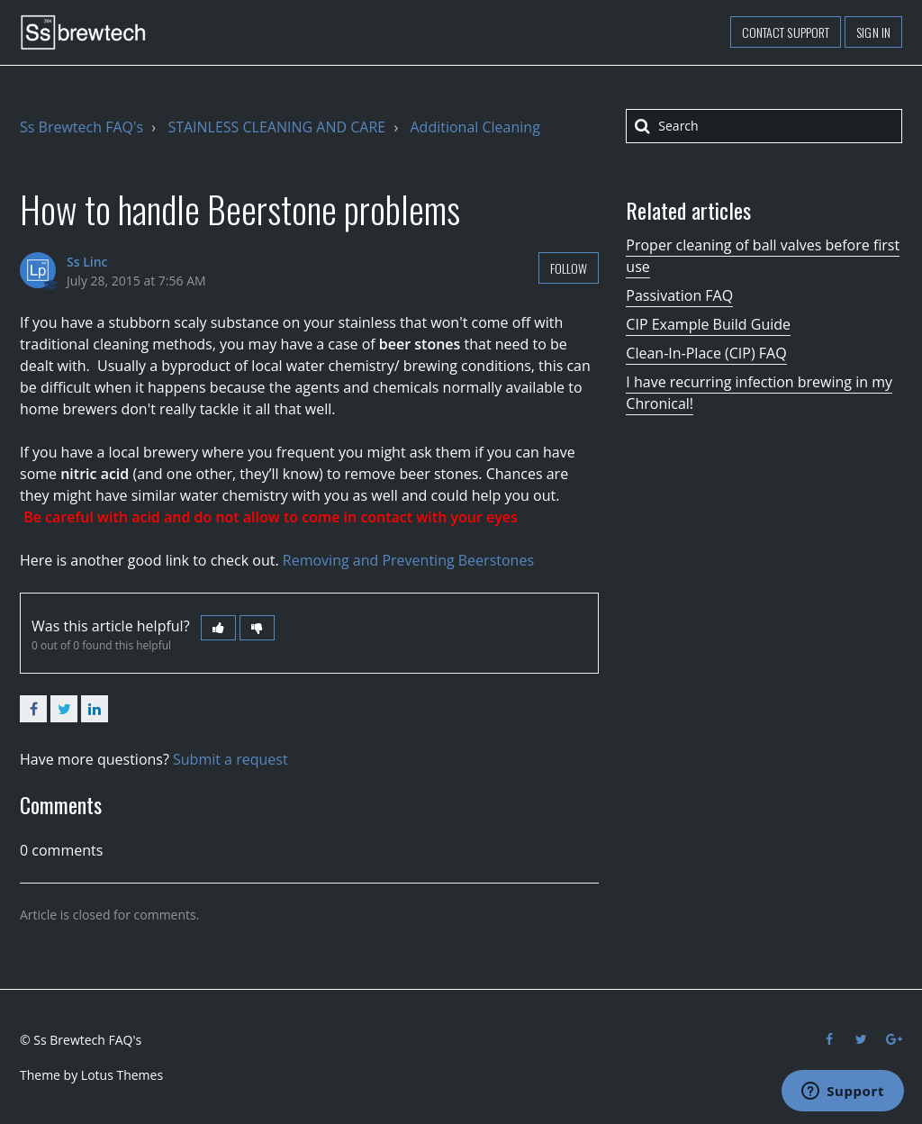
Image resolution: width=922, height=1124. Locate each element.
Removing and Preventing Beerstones (408, 560)
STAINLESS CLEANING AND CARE (276, 127)
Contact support (786, 32)
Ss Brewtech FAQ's (81, 127)
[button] (218, 627)
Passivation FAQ (679, 295)
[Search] (764, 126)
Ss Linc (87, 261)
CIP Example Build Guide (708, 324)
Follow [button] (569, 267)
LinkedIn (94, 708)
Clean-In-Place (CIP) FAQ (706, 353)
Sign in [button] (873, 32)
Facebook (33, 708)
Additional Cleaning (475, 127)
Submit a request (230, 759)
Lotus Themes (122, 1074)
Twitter (63, 708)
